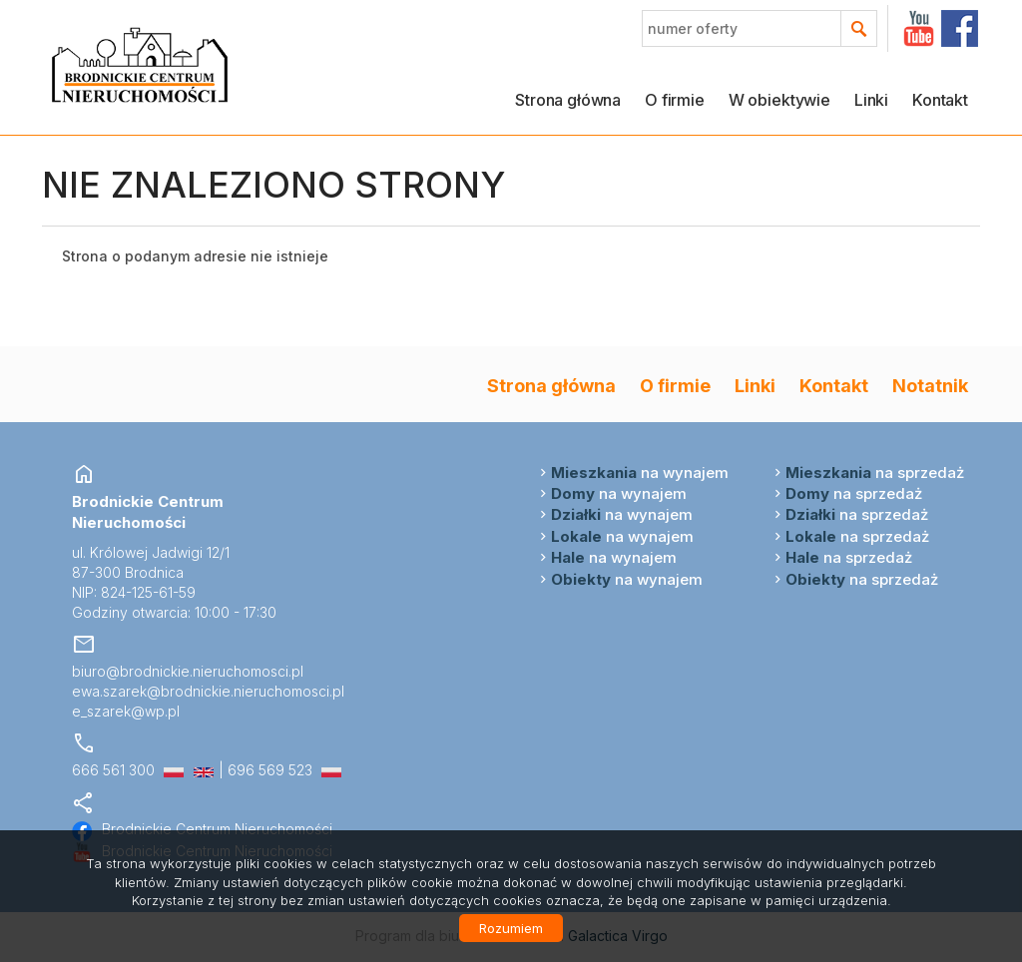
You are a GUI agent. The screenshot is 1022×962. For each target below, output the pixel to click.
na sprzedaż (874, 472)
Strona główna (568, 100)
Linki (871, 100)
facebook (959, 28)
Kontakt (940, 100)
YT (918, 28)
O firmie (675, 100)
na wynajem (640, 472)
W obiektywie (779, 100)
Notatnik (930, 385)
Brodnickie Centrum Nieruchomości (202, 828)
